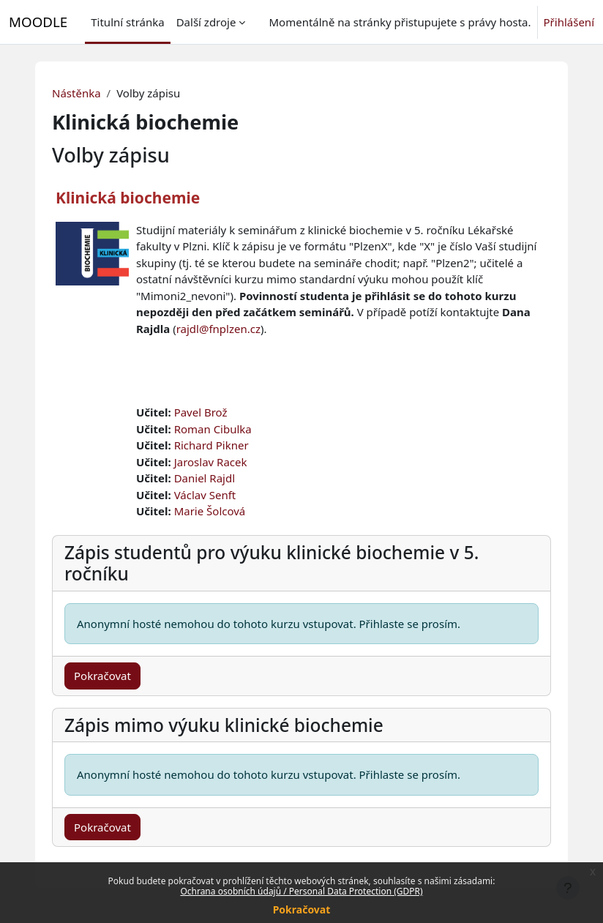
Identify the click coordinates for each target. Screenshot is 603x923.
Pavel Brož (201, 412)
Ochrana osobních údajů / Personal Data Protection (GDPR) (301, 891)
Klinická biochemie (128, 197)
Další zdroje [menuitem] (206, 22)
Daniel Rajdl (204, 478)
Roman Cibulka (213, 429)
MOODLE (38, 21)
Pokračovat (302, 909)
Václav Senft (205, 494)
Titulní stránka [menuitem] (127, 22)
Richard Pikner (211, 445)
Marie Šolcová (210, 511)
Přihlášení (569, 22)
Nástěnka (76, 93)
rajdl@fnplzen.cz (218, 328)
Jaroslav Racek (210, 462)
